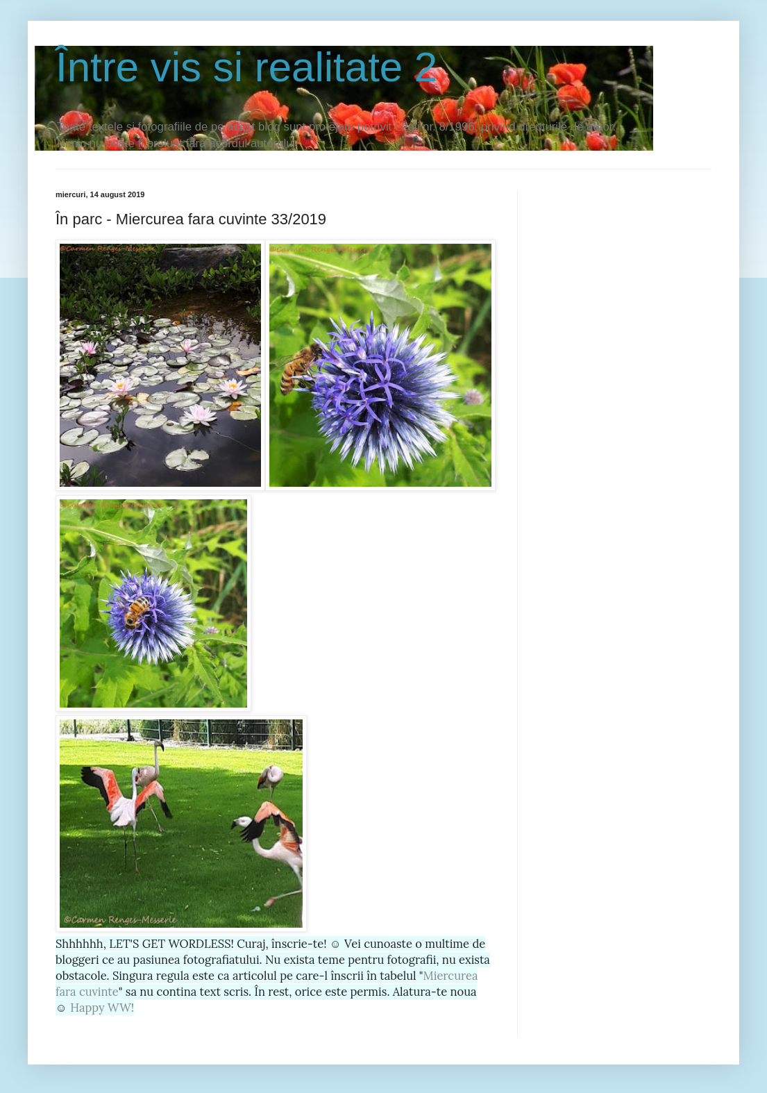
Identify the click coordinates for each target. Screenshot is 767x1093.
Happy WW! (102, 1007)
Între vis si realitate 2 (246, 67)
